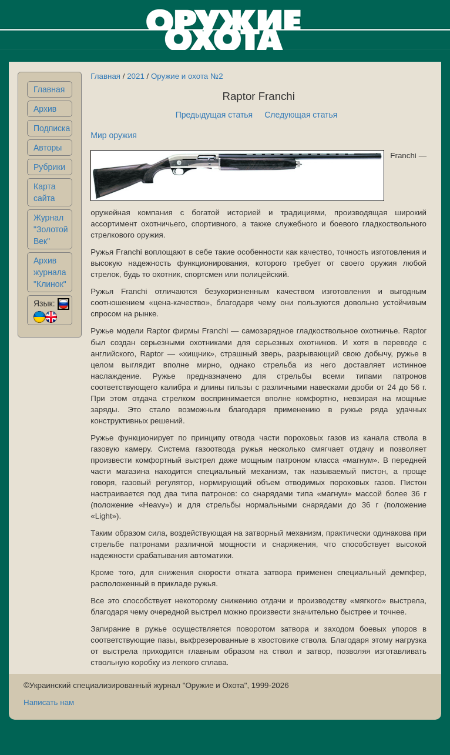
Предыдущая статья (214, 114)
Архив (44, 108)
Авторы (47, 147)
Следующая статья (300, 114)
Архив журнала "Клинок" (49, 272)
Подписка (51, 128)
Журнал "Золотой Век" (50, 229)
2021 (136, 76)
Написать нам (48, 702)
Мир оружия (113, 135)
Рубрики (49, 167)
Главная (49, 89)
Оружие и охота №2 (187, 76)
